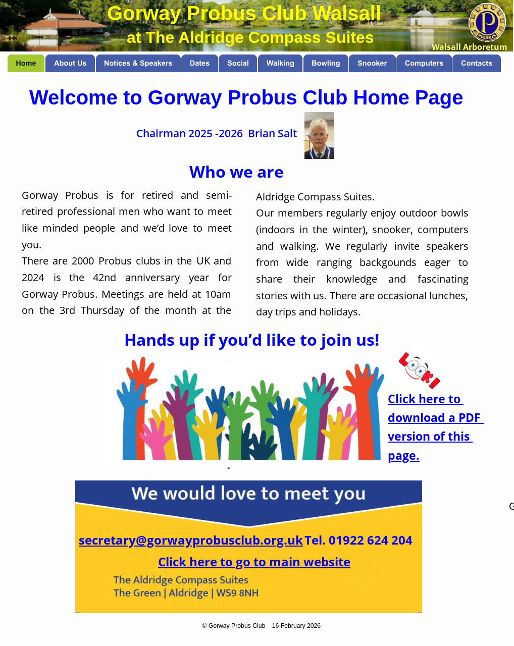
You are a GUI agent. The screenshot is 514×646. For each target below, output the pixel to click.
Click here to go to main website (254, 561)
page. (404, 455)
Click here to (426, 399)
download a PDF (436, 417)
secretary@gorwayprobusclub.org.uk (191, 539)
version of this (430, 436)
